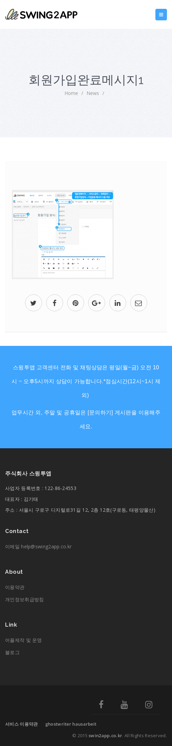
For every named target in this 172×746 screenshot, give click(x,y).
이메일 (38, 546)
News (93, 93)
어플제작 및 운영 (23, 640)
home (71, 93)
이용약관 (14, 587)
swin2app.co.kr (105, 735)
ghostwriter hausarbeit (71, 724)
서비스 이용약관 (21, 724)
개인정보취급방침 (24, 599)
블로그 (12, 652)
